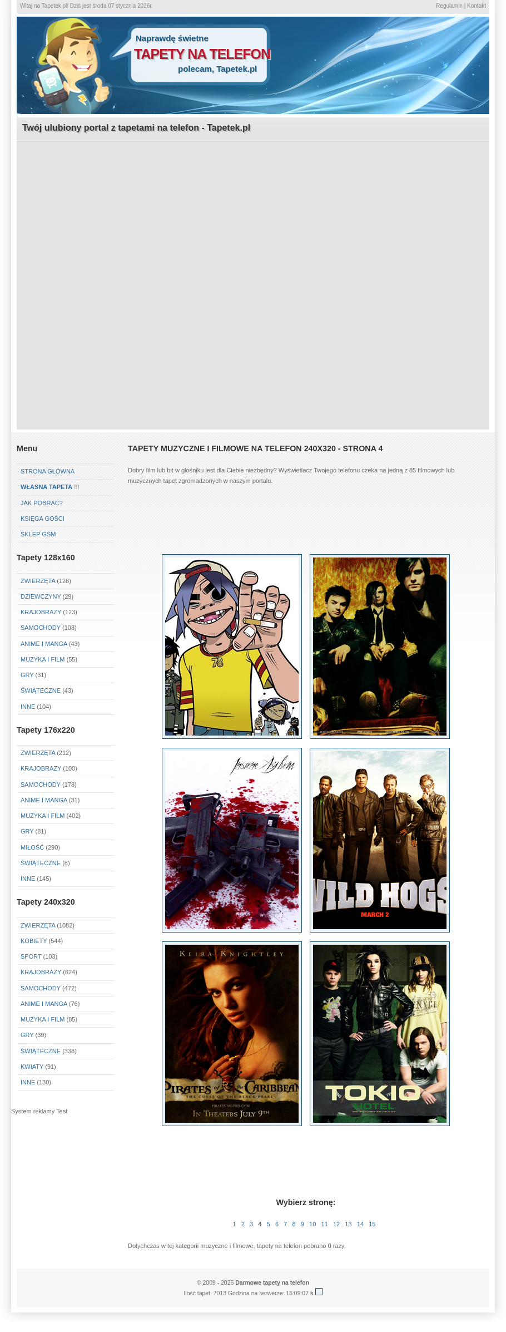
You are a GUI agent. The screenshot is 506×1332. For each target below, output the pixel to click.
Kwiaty (32, 1066)
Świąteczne (41, 690)
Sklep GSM (38, 534)
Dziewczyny (41, 596)
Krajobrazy (41, 612)
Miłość (32, 847)
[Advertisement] (117, 259)
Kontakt (476, 6)
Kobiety (34, 941)
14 (360, 1224)
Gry (27, 675)
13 (348, 1224)
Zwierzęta (38, 581)
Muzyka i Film (43, 659)
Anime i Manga (44, 643)
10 (312, 1224)
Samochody (41, 627)
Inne (28, 706)
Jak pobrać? (42, 503)
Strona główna (48, 471)
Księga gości (43, 518)
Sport (31, 956)
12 (336, 1224)
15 (372, 1224)
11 (324, 1224)
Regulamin (449, 6)
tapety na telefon (202, 54)
